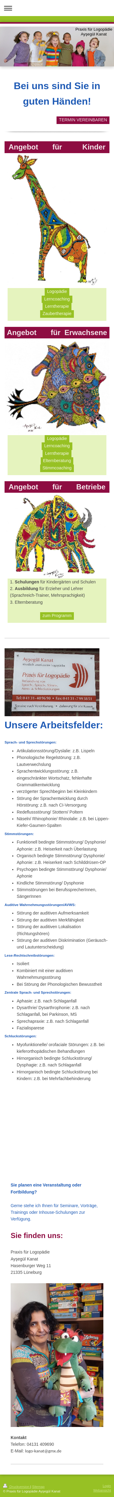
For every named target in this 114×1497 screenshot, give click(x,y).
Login (107, 1486)
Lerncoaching (57, 299)
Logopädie (57, 291)
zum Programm (57, 615)
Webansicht (102, 1490)
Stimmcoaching (57, 467)
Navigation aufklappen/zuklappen (57, 8)
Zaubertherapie (57, 313)
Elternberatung (57, 460)
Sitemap (38, 1487)
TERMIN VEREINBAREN (83, 119)
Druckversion (16, 1487)
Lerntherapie (57, 306)
